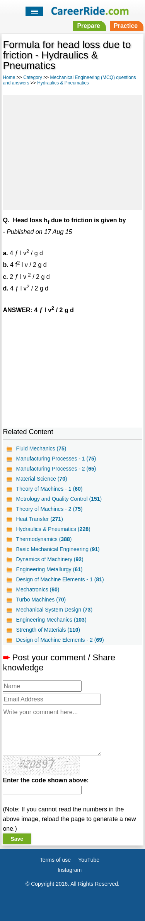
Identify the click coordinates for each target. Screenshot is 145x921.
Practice (126, 25)
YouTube (88, 860)
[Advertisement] (72, 151)
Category (32, 77)
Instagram (70, 870)
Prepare (88, 25)
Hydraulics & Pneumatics (63, 83)
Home (9, 77)
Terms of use (55, 860)
